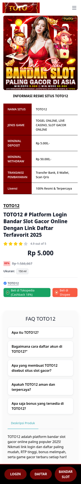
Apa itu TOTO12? (25, 332)
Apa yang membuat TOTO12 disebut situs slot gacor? (35, 368)
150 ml (22, 271)
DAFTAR (41, 474)
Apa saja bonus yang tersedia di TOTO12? (38, 406)
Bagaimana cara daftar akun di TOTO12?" (37, 349)
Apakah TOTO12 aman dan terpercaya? (33, 387)
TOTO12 (11, 205)
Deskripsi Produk (23, 423)
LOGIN (15, 474)
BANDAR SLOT (65, 474)
